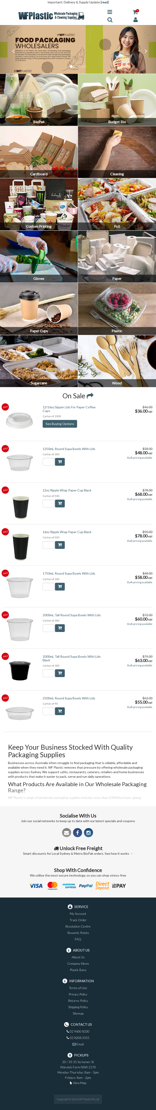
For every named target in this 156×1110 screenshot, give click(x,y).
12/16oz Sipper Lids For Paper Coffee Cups (69, 408)
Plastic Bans (78, 970)
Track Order (78, 920)
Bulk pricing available (139, 457)
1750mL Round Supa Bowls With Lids (69, 573)
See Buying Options (60, 424)
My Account (78, 914)
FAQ (78, 939)
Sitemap (78, 1013)
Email (78, 1044)
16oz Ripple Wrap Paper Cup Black (67, 532)
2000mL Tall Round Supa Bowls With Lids (72, 615)
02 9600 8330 (78, 1031)
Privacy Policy (78, 994)
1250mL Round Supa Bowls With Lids (69, 449)
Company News (78, 963)
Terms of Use (78, 988)
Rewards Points (78, 933)
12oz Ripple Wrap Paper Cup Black (67, 490)
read (104, 2)
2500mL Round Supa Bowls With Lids (69, 698)
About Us (78, 957)
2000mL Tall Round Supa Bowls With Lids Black (72, 658)
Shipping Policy (78, 1007)
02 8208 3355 (78, 1038)
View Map (78, 1083)
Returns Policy (78, 1001)
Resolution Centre (78, 926)
